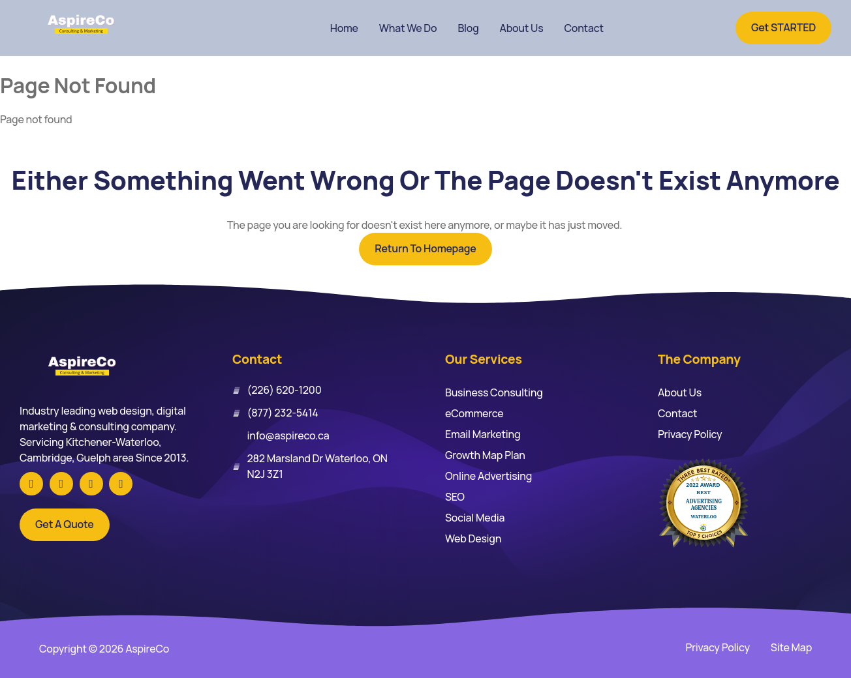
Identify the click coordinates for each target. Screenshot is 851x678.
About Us (522, 28)
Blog (467, 28)
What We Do (408, 28)
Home (344, 28)
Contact (583, 28)
